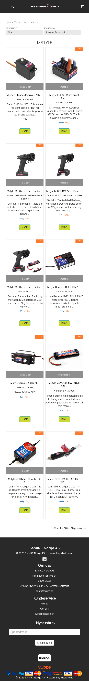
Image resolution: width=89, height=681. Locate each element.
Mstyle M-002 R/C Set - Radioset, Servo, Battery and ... (25, 289)
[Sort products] (62, 32)
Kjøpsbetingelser (44, 613)
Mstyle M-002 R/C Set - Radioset (25, 191)
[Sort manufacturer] (24, 32)
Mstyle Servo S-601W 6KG (24, 382)
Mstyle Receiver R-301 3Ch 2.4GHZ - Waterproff (64, 289)
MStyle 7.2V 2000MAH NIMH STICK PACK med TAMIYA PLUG (64, 384)
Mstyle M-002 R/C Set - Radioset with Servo (64, 193)
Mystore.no (67, 553)
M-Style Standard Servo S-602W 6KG (25, 97)
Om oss (44, 608)
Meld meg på (44, 642)
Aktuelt (44, 603)
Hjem (9, 22)
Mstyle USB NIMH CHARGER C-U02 (64, 481)
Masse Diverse (22, 22)
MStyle (36, 22)
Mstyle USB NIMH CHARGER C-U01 (25, 481)
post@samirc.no (44, 590)
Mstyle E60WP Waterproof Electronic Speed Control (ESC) (64, 97)
